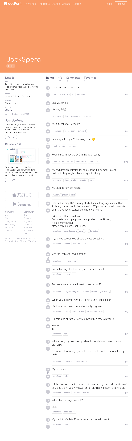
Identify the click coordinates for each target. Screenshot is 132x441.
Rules (26, 215)
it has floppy (70, 131)
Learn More (13, 180)
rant (54, 94)
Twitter (27, 233)
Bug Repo (28, 221)
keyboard (82, 131)
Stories (56, 3)
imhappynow (67, 162)
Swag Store (10, 221)
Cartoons (28, 224)
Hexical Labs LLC (28, 238)
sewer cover (76, 116)
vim (75, 262)
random (56, 146)
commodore (81, 162)
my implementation (79, 180)
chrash (62, 94)
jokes (81, 312)
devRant (9, 238)
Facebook (28, 230)
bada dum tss (69, 417)
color (74, 312)
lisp (66, 116)
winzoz (67, 398)
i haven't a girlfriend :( (100, 292)
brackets (87, 116)
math (66, 430)
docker (67, 244)
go (68, 94)
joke (67, 180)
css (74, 244)
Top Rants (44, 3)
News (7, 218)
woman (86, 292)
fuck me (86, 398)
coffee (66, 312)
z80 (63, 146)
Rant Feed (30, 3)
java (81, 232)
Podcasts (28, 227)
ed (74, 275)
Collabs (66, 3)
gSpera (8, 110)
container (82, 244)
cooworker (68, 363)
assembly (72, 146)
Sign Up (121, 3)
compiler (81, 94)
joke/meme (58, 116)
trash (91, 162)
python (65, 195)
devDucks (9, 227)
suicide (67, 275)
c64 (97, 162)
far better (94, 232)
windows (76, 398)
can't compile (81, 363)
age (65, 335)
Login (109, 3)
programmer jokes (72, 292)
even (92, 180)
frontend (67, 262)
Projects (27, 218)
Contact (8, 230)
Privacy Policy (11, 241)
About (8, 215)
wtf (73, 94)
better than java (70, 232)
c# (86, 232)
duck (73, 195)
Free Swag (10, 224)
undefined (57, 232)
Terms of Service (28, 241)
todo (66, 378)
